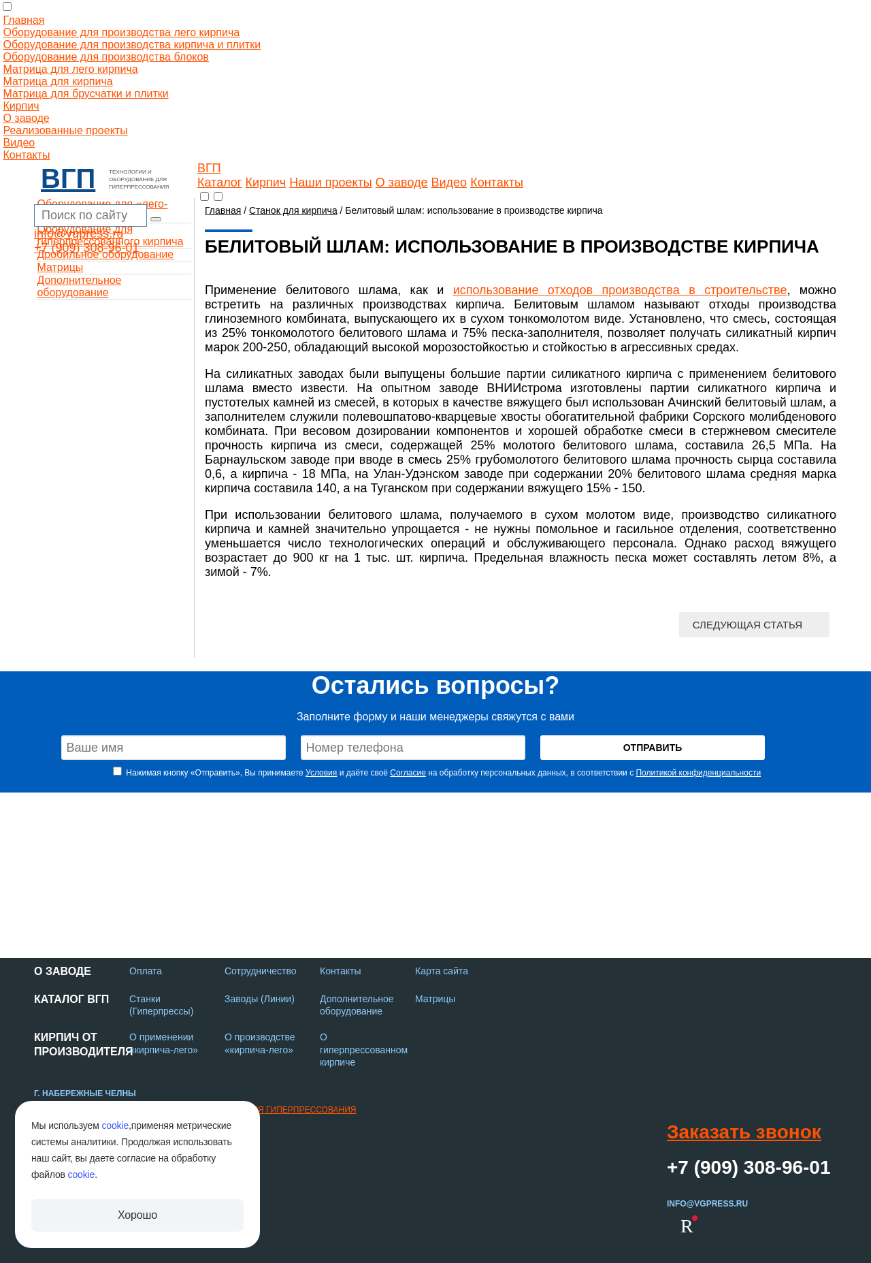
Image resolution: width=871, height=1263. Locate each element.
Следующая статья (747, 624)
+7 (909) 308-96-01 (86, 248)
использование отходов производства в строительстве (620, 290)
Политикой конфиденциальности (698, 773)
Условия (321, 773)
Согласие (408, 773)
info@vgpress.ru (78, 233)
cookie (115, 1125)
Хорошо (137, 1215)
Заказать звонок (744, 1131)
